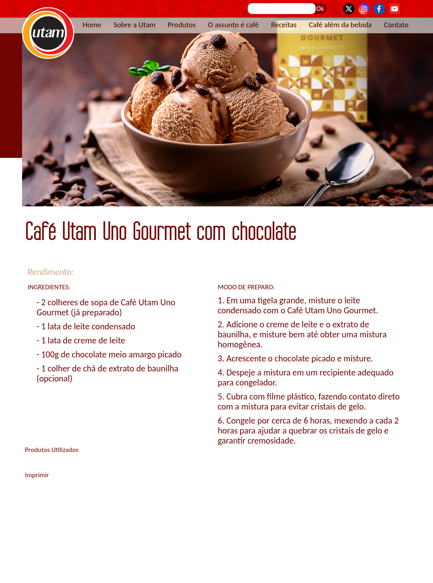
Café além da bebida (340, 24)
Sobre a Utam (134, 24)
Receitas (284, 24)
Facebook (379, 8)
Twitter (348, 8)
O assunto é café (233, 24)
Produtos (182, 24)
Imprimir (37, 475)
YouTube (394, 8)
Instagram (364, 8)
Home (92, 24)
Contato (396, 24)
